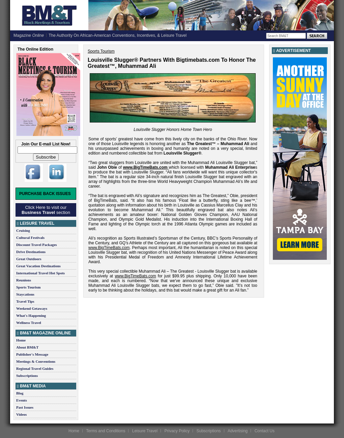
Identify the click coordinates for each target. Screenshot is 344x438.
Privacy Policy (177, 431)
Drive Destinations (31, 252)
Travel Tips (25, 301)
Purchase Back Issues (45, 193)
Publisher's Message (32, 354)
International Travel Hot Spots (40, 273)
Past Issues (24, 407)
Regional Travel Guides (34, 368)
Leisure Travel (144, 431)
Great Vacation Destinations (38, 266)
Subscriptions (27, 376)
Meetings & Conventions (35, 361)
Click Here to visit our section (46, 210)
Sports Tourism (28, 287)
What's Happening (31, 315)
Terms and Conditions (105, 431)
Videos (21, 414)
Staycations (25, 294)
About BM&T (27, 347)
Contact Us (265, 431)
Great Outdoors (28, 259)
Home (21, 340)
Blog (19, 393)
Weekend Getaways (31, 308)
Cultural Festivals (30, 238)
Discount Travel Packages (36, 245)
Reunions (23, 280)
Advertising (238, 431)
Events (21, 400)
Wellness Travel (28, 323)
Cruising (23, 230)
